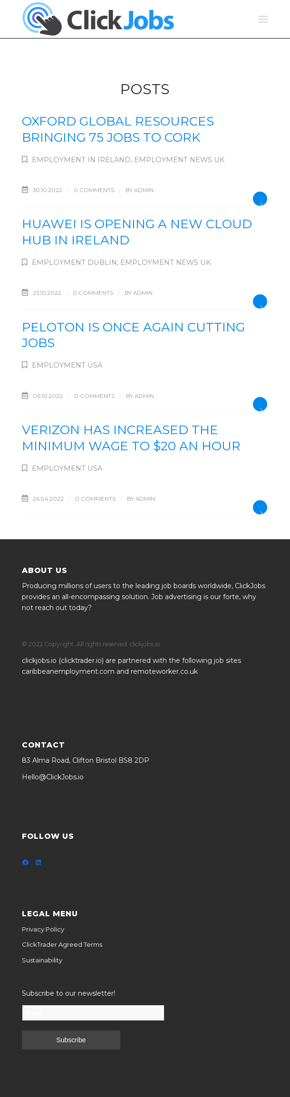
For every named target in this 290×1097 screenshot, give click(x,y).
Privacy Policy (43, 929)
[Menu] (263, 19)
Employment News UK (179, 159)
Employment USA (67, 365)
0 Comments (94, 190)
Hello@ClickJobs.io (53, 777)
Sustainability (42, 960)
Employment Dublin (74, 262)
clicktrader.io (81, 660)
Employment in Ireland (81, 159)
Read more (260, 199)
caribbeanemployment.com (68, 671)
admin (144, 190)
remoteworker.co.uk (164, 671)
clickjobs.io (39, 660)
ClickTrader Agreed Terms (62, 944)
